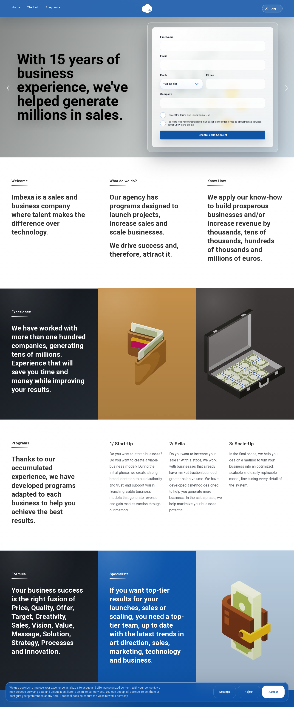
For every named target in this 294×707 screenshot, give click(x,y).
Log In (275, 8)
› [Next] (286, 87)
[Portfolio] (245, 620)
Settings (224, 691)
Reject (249, 691)
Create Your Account (213, 134)
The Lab (33, 7)
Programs (52, 7)
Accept (273, 691)
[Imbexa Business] (245, 353)
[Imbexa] (147, 8)
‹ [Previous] (8, 87)
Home (15, 7)
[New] (147, 353)
